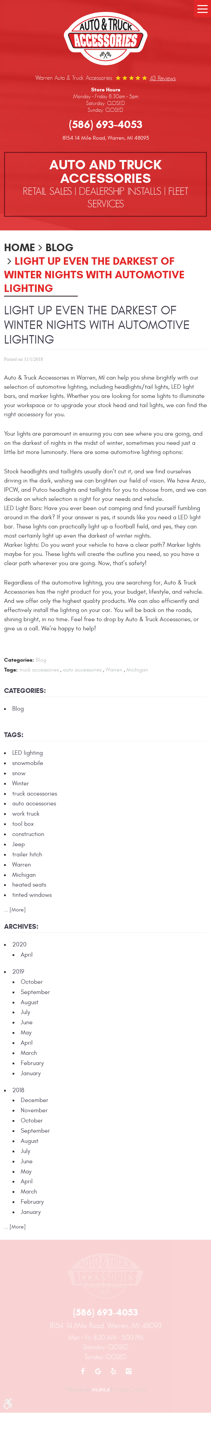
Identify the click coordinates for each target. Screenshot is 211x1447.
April (27, 954)
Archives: (21, 926)
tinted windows (32, 895)
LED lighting (27, 752)
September (35, 992)
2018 (18, 1090)
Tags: (13, 735)
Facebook (82, 1371)
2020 (19, 944)
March (29, 1053)
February (32, 1063)
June (27, 1022)
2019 (18, 971)
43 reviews (163, 78)
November (34, 1110)
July (25, 1012)
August (29, 1002)
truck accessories (39, 670)
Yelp (113, 1371)
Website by (87, 1390)
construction (28, 834)
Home (19, 247)
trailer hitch (27, 854)
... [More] (15, 910)
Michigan (137, 670)
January (31, 1073)
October (32, 982)
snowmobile (27, 763)
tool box (23, 823)
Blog (59, 247)
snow (18, 773)
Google (98, 1371)
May (26, 1032)
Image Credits (129, 1389)
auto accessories (82, 670)
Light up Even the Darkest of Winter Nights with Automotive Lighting (94, 274)
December (34, 1100)
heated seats (29, 884)
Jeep (18, 844)
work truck (25, 813)
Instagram (128, 1371)
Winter (20, 783)
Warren (114, 670)
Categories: (25, 690)
